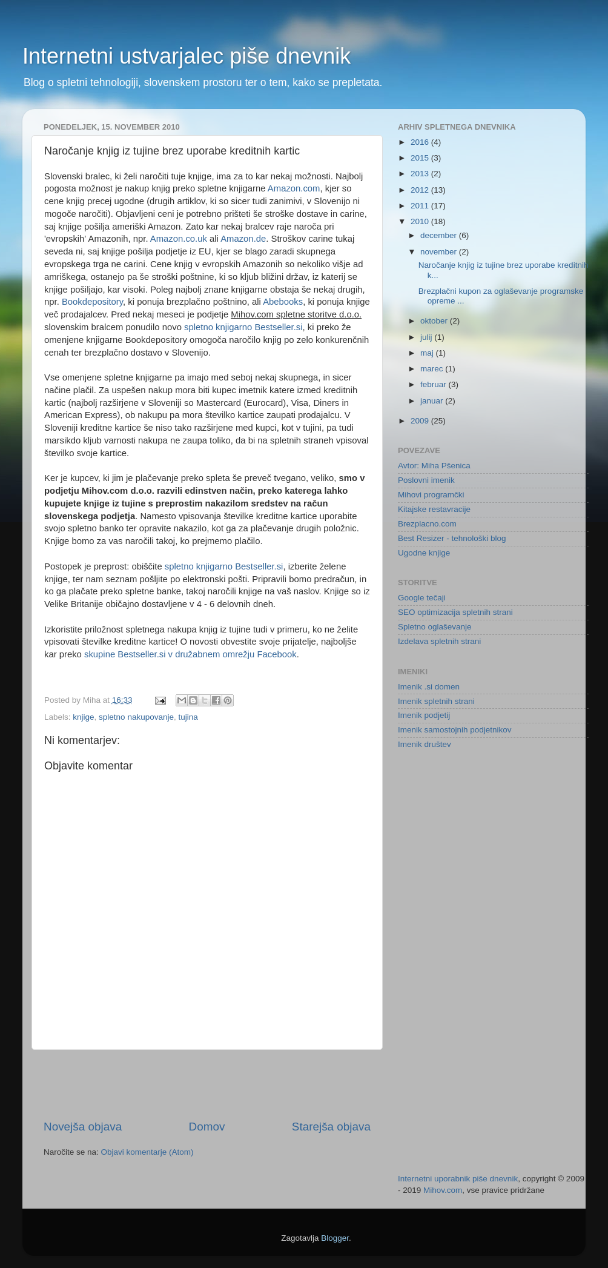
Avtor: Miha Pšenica (434, 465)
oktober (435, 320)
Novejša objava (83, 1126)
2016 (421, 142)
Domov (207, 1126)
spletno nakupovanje (136, 717)
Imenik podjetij (424, 715)
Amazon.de (243, 239)
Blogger (335, 1238)
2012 (421, 189)
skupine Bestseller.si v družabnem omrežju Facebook (190, 654)
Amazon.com (294, 188)
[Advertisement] (207, 1084)
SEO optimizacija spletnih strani (455, 612)
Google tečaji (422, 597)
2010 (421, 221)
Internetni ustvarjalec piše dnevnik (186, 56)
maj (428, 352)
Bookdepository (92, 302)
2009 (421, 420)
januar (432, 400)
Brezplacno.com (427, 523)
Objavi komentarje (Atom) (147, 1152)
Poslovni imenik (426, 480)
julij (427, 337)
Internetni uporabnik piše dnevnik (458, 1178)
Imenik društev (424, 744)
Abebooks (283, 302)
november (439, 251)
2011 (421, 205)
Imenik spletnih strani (436, 701)
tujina (187, 717)
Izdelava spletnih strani (439, 641)
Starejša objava (331, 1126)
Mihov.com (442, 1190)
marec (432, 368)
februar (434, 384)
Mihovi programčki (431, 494)
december (439, 235)
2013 (421, 173)
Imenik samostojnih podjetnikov (455, 729)
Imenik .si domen (429, 686)
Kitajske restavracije (434, 509)
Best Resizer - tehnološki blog (452, 538)
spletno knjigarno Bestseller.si (243, 327)
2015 (421, 157)
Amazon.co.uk (178, 239)
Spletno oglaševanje (435, 626)
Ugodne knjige (424, 552)
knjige (83, 717)
